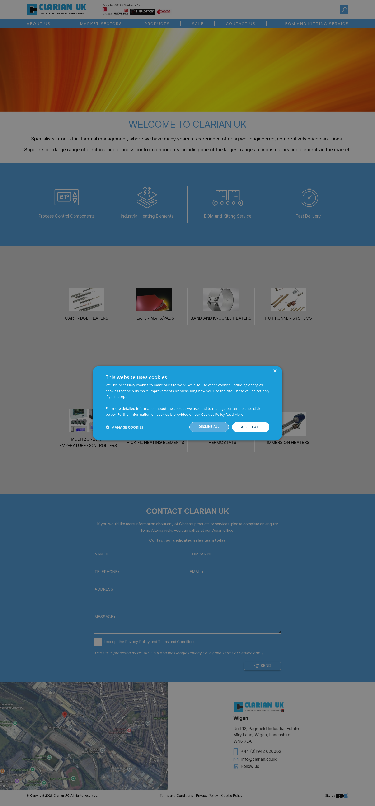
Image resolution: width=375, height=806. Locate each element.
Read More (234, 414)
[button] (124, 427)
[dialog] (187, 403)
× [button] (275, 371)
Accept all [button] (250, 427)
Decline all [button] (207, 427)
